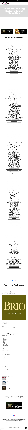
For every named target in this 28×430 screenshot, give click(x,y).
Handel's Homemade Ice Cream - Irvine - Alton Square (14, 263)
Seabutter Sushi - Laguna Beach (14, 192)
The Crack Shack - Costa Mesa (14, 217)
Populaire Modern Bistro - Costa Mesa (14, 175)
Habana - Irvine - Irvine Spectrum (14, 108)
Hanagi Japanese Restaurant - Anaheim (14, 110)
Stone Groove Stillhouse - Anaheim (14, 199)
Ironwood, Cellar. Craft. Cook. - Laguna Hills (14, 122)
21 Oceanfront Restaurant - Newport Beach (14, 48)
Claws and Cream (14, 245)
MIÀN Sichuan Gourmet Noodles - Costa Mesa (14, 145)
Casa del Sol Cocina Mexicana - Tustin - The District (14, 72)
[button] (27, 3)
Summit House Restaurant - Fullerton (14, 201)
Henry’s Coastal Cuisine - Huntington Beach (14, 114)
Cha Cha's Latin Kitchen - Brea (14, 75)
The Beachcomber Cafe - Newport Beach (14, 214)
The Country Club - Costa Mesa (14, 216)
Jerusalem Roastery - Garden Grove (14, 266)
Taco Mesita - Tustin (14, 208)
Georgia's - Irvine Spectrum (14, 103)
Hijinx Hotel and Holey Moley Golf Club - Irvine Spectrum (14, 117)
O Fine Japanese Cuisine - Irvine (14, 157)
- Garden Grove (17, 156)
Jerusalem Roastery (14, 248)
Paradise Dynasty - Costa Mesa (14, 168)
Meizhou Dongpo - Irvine (14, 143)
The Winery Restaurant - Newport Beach (14, 222)
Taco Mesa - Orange (14, 207)
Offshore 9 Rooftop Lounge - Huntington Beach (14, 159)
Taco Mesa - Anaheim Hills (14, 203)
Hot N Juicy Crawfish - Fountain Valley (14, 119)
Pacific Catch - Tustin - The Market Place (14, 165)
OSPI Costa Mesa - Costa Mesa (14, 163)
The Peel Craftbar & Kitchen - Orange (14, 219)
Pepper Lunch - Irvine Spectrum (14, 171)
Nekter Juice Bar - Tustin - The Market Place (14, 268)
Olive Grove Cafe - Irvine (14, 161)
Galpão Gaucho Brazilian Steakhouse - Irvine (14, 101)
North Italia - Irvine (14, 155)
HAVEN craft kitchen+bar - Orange (14, 113)
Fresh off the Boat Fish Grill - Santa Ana (14, 100)
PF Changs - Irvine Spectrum (14, 173)
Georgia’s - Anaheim (14, 102)
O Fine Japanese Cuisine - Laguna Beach (14, 158)
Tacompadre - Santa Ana (14, 211)
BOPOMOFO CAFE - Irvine (14, 61)
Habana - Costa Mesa (14, 107)
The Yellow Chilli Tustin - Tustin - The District (14, 224)
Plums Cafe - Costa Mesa (14, 174)
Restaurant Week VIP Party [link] (12, 424)
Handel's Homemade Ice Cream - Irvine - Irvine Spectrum (14, 264)
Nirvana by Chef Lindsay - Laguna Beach (14, 154)
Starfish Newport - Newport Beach (14, 198)
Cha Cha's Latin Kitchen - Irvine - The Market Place (14, 76)
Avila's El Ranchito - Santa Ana (14, 53)
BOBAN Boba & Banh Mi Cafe (14, 244)
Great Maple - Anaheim (14, 104)
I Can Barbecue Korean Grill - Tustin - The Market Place (14, 120)
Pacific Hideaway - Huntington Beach (14, 166)
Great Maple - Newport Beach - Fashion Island (14, 105)
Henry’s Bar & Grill (14, 247)
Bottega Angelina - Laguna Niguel (14, 62)
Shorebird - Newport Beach (14, 193)
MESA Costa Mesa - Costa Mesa (14, 144)
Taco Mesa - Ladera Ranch (14, 205)
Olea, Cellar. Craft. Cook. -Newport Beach (14, 160)
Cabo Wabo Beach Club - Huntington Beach (14, 67)
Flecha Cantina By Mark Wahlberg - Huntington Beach (14, 97)
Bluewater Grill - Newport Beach (14, 59)
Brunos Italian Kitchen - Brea (14, 66)
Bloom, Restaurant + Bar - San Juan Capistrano (14, 57)
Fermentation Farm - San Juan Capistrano (14, 95)
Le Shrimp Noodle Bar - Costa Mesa (14, 126)
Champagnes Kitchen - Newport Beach (14, 77)
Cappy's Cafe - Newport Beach (14, 70)
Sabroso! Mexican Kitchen (14, 250)
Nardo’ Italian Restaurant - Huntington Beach (14, 153)
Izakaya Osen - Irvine (14, 123)
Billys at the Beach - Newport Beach (14, 56)
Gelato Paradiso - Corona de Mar (14, 261)
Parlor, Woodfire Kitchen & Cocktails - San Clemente (14, 169)
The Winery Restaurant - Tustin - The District (14, 223)
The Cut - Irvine (14, 218)
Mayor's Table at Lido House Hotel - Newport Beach (14, 142)
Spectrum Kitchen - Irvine (14, 196)
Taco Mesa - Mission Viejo (14, 206)
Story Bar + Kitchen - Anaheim (14, 200)
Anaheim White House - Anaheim (14, 51)
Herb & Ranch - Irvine (14, 115)
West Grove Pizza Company (14, 253)
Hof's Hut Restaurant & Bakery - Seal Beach (14, 118)
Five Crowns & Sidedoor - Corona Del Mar (14, 96)
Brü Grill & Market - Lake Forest (14, 65)
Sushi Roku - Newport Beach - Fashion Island (14, 202)
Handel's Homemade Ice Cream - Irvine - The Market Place (14, 265)
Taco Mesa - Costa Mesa (14, 204)
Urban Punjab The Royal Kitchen (14, 252)
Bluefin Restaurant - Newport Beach (14, 58)
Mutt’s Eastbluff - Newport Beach (14, 152)
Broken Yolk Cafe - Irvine (14, 64)
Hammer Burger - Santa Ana (14, 109)
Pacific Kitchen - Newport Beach (14, 167)
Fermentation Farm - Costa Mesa (14, 94)
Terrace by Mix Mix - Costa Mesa (14, 212)
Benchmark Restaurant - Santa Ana (14, 54)
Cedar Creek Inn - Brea (14, 74)
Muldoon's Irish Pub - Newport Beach (14, 151)
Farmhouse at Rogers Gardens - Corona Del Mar (14, 93)
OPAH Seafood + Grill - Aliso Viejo (14, 162)
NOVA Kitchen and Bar (11, 156)
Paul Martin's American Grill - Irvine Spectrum (14, 170)
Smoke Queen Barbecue (14, 251)
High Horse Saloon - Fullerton (14, 116)
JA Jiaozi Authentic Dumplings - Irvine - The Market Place (14, 124)
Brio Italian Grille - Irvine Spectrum (14, 63)
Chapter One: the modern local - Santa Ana (14, 78)
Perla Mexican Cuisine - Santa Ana (14, 172)
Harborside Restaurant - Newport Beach (14, 111)
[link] (5, 3)
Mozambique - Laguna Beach (14, 150)
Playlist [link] (19, 424)
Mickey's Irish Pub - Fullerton (14, 146)
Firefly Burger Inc (14, 246)
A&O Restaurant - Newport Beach (14, 50)
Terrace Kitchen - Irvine (14, 213)
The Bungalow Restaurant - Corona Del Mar (14, 215)
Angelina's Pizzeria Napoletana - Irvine (14, 52)
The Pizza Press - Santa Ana (14, 220)
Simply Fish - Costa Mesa (14, 194)
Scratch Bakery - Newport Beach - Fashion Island (14, 191)
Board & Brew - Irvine (14, 60)
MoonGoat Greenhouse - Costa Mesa (14, 148)
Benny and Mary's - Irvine (14, 55)
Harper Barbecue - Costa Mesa (14, 112)
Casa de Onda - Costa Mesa (14, 71)
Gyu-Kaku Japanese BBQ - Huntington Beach (14, 106)
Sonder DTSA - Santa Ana (14, 195)
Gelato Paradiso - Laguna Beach (14, 262)
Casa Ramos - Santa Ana (14, 73)
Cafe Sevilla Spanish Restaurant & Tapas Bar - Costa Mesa (14, 68)
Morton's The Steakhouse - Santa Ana (14, 149)
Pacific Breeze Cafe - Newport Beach (14, 164)
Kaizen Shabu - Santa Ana (14, 125)
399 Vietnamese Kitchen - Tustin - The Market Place (14, 49)
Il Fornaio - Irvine (14, 121)
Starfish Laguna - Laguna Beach (14, 197)
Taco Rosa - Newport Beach (14, 210)
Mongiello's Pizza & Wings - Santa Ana (14, 147)
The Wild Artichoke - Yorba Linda (14, 221)
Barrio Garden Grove (14, 243)
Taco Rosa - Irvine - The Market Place (14, 209)
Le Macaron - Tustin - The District (14, 267)
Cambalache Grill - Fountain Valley (14, 69)
